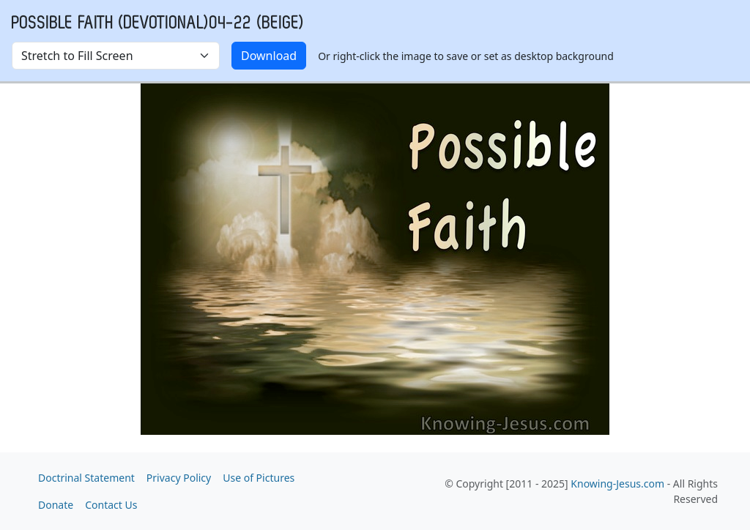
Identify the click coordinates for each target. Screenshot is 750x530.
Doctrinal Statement (86, 478)
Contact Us (111, 505)
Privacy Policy (178, 478)
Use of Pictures (258, 478)
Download (269, 56)
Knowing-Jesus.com (617, 483)
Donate (55, 505)
